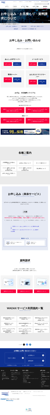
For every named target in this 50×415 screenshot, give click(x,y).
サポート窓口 (36, 6)
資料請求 (45, 6)
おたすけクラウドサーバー (15, 374)
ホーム (6, 6)
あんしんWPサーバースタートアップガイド (30, 379)
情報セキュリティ (26, 391)
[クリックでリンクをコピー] (30, 345)
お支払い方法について (45, 379)
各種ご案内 (24, 26)
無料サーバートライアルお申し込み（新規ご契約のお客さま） (12, 110)
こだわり (15, 6)
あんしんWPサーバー (15, 372)
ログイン (15, 1)
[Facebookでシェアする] (27, 345)
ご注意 (42, 384)
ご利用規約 (43, 381)
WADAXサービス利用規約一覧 (29, 28)
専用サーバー (14, 376)
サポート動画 (26, 377)
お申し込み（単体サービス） (37, 26)
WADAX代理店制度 (44, 1)
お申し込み (44, 11)
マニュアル (36, 1)
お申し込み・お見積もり (11, 26)
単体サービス (14, 379)
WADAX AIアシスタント (28, 372)
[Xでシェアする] (24, 345)
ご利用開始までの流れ (12, 365)
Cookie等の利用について (17, 393)
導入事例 (4, 375)
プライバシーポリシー (37, 391)
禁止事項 (43, 382)
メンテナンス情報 (26, 382)
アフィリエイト (5, 377)
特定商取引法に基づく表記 (16, 391)
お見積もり (35, 355)
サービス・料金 (24, 6)
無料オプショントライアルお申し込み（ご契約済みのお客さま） (37, 110)
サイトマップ (27, 393)
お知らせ (20, 1)
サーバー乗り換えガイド (45, 386)
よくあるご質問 (28, 1)
